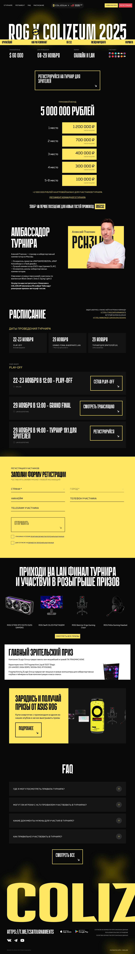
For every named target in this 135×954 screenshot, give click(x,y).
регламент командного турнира (67, 205)
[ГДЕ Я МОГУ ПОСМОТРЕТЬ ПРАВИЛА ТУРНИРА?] (67, 796)
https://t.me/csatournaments (113, 320)
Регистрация (125, 5)
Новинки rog (111, 5)
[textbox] (38, 489)
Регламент (20, 5)
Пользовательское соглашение (116, 932)
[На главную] (67, 5)
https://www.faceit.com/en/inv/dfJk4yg (109, 325)
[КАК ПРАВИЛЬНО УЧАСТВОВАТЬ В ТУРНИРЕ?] (67, 844)
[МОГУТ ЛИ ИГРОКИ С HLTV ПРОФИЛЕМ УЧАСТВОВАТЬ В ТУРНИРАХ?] (67, 812)
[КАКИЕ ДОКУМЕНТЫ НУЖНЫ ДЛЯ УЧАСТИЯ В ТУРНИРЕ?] (67, 828)
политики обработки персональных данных (47, 536)
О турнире (8, 5)
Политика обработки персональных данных (112, 935)
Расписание (39, 5)
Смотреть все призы (67, 636)
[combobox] (38, 489)
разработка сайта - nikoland (119, 950)
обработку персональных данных (41, 543)
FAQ (29, 5)
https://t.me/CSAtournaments (30, 932)
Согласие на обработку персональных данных (111, 930)
